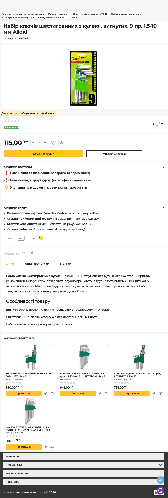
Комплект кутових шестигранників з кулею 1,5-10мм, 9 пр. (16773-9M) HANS (30, 430)
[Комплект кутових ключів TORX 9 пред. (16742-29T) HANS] (30, 357)
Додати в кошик (43, 153)
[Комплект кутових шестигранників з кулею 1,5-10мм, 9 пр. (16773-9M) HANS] (30, 411)
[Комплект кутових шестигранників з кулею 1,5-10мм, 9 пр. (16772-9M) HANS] (85, 357)
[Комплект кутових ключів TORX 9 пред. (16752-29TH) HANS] (139, 357)
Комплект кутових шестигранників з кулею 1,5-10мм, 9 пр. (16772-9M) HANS (85, 376)
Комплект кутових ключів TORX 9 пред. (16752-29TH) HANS (139, 376)
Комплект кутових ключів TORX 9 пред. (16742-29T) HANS (30, 376)
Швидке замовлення (116, 153)
